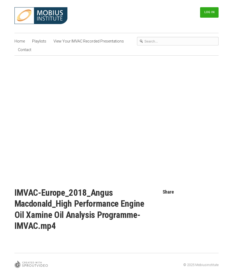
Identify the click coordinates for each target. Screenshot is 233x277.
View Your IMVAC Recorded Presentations (89, 41)
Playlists (39, 41)
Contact (24, 50)
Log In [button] (209, 12)
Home (19, 41)
